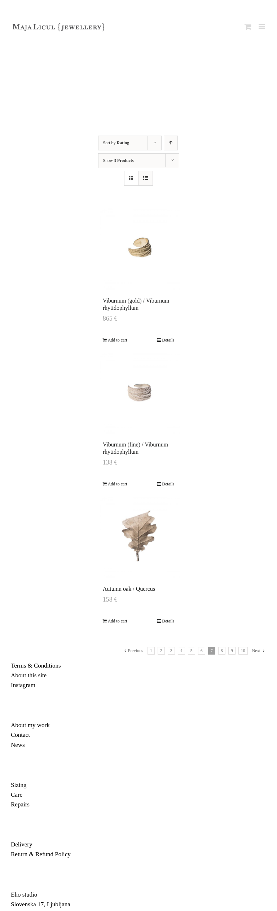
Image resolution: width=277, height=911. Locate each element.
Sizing (18, 785)
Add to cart (117, 340)
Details (168, 340)
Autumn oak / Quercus (129, 589)
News (18, 744)
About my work (30, 725)
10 (243, 650)
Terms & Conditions (36, 665)
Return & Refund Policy (41, 854)
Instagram (23, 685)
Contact (20, 734)
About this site (29, 675)
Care (16, 794)
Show (118, 160)
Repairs (20, 804)
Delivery (21, 844)
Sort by (116, 142)
